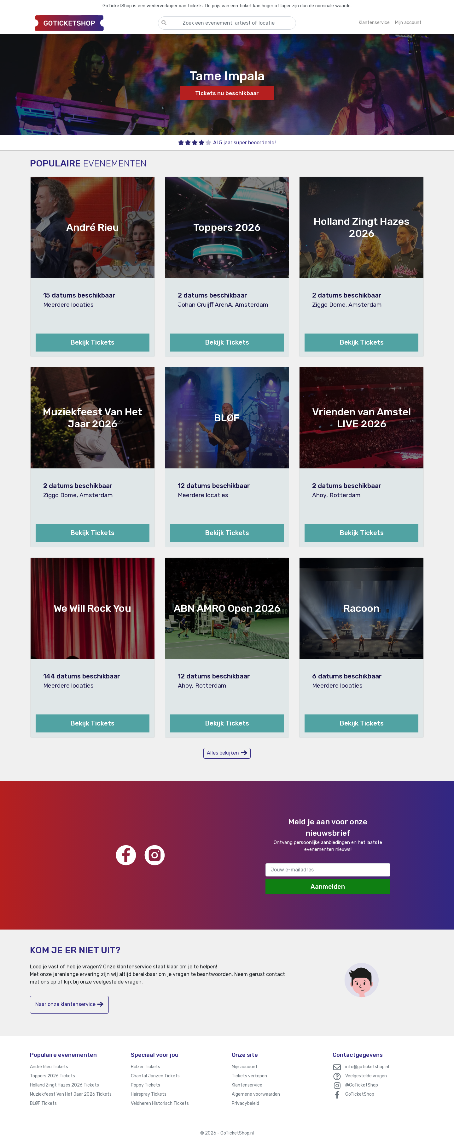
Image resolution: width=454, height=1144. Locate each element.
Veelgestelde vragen (366, 1076)
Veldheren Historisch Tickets (160, 1103)
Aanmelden (328, 886)
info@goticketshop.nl (367, 1066)
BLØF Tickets (43, 1103)
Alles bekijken (227, 753)
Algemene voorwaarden (256, 1094)
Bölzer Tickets (145, 1066)
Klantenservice (247, 1085)
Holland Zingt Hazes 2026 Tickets (64, 1085)
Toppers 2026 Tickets (52, 1076)
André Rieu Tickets (49, 1066)
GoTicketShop (359, 1094)
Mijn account (245, 1066)
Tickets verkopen (249, 1076)
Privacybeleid (245, 1103)
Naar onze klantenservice (69, 1004)
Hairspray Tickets (148, 1094)
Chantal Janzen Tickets (155, 1076)
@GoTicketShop (361, 1085)
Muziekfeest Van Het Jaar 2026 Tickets (71, 1094)
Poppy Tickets (145, 1085)
